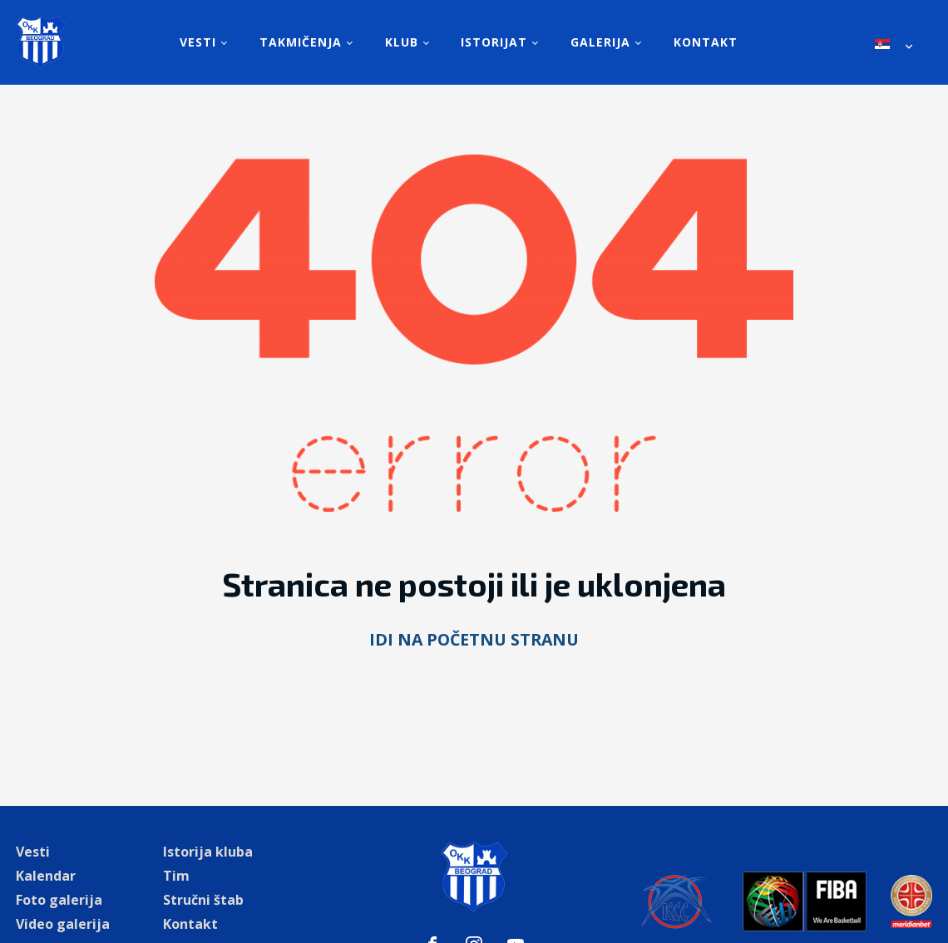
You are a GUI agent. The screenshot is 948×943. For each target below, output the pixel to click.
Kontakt (706, 42)
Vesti (198, 42)
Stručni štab (203, 900)
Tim (176, 876)
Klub (401, 42)
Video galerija (63, 924)
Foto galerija (59, 900)
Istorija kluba (208, 851)
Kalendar (46, 876)
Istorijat (494, 42)
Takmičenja (300, 42)
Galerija (600, 42)
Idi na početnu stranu (474, 639)
